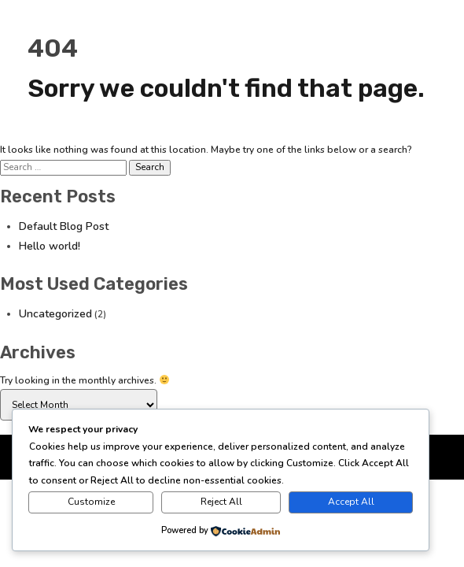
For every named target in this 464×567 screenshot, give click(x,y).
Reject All (221, 501)
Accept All (351, 501)
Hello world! (49, 246)
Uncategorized (55, 313)
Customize (91, 501)
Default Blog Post (64, 226)
